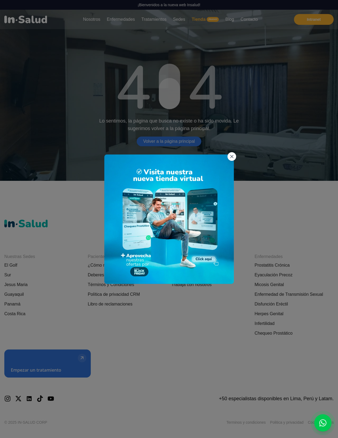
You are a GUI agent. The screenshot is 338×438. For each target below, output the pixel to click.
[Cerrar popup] (231, 128)
